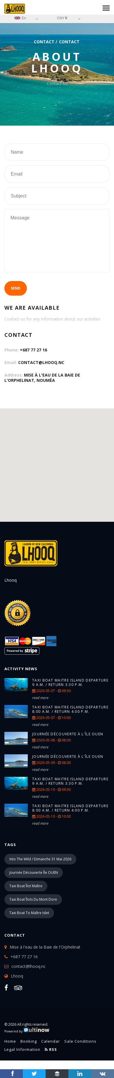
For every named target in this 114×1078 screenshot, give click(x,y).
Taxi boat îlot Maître (25, 885)
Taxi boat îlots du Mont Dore (33, 899)
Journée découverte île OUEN (33, 872)
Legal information (22, 1049)
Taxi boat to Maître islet (29, 912)
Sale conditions (80, 1041)
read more (40, 697)
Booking (28, 1041)
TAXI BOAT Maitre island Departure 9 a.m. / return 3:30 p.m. (70, 682)
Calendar (50, 1041)
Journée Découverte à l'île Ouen (67, 734)
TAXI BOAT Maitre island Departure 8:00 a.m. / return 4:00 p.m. (70, 709)
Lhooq (17, 976)
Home (10, 1041)
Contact (44, 41)
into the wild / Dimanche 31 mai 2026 (40, 859)
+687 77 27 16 (33, 350)
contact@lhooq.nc (41, 362)
